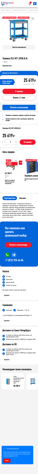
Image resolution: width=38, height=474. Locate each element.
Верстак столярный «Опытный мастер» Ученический (10, 181)
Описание (22, 198)
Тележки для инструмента (19, 10)
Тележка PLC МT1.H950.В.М (11, 128)
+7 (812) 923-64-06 (14, 260)
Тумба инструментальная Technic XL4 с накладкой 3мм (18, 380)
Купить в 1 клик (19, 97)
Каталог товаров (5, 10)
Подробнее (7, 295)
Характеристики (9, 198)
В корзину (19, 91)
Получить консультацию (18, 245)
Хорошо (7, 461)
